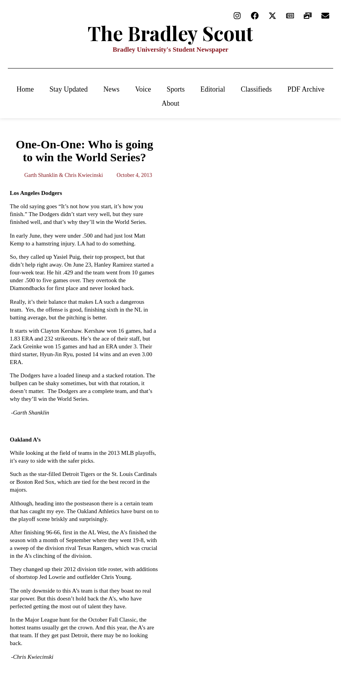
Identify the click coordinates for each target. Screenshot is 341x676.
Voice (143, 89)
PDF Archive (306, 89)
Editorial (212, 89)
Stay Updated (68, 89)
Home (25, 89)
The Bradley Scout (170, 33)
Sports (176, 89)
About (171, 103)
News (111, 89)
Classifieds (256, 89)
